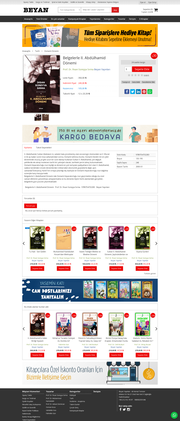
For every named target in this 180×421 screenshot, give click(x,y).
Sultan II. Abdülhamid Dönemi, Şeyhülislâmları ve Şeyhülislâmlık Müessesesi (116, 254)
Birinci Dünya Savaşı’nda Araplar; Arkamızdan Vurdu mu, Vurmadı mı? (116, 341)
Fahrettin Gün (64, 344)
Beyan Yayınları (103, 187)
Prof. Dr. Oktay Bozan (142, 344)
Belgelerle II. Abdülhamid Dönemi (39, 187)
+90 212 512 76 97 (126, 400)
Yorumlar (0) (29, 198)
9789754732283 (88, 187)
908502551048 (140, 400)
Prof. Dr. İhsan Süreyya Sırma (67, 187)
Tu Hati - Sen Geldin (37, 251)
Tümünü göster (150, 273)
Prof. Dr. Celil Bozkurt (90, 344)
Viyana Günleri (142, 251)
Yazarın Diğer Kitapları (34, 220)
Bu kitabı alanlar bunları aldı (36, 307)
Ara (115, 10)
